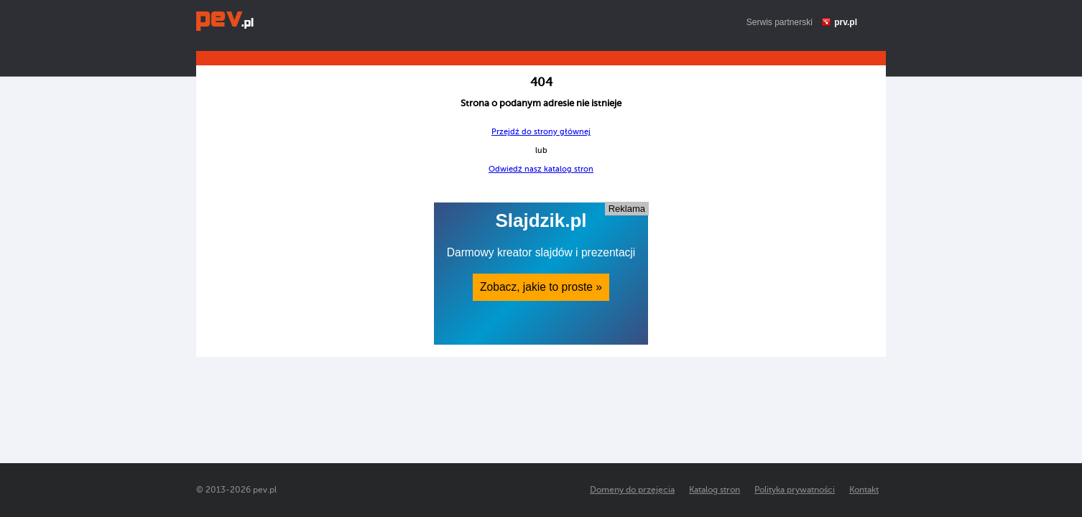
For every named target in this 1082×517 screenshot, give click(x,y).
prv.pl (845, 22)
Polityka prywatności (794, 490)
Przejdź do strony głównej (541, 131)
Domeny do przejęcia (632, 490)
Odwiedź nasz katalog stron (541, 169)
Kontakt (864, 490)
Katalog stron (714, 490)
